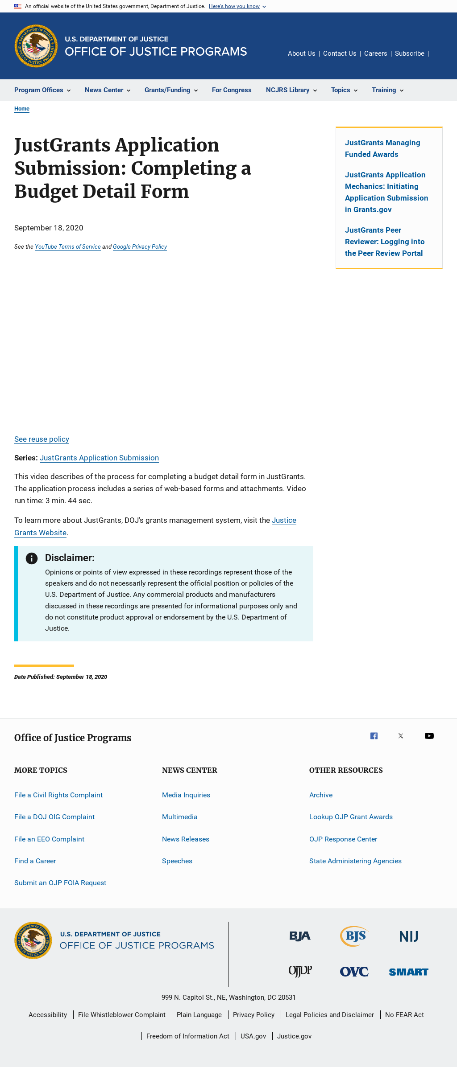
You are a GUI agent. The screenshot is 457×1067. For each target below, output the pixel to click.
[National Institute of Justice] (409, 943)
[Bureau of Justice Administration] (300, 943)
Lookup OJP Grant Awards (351, 817)
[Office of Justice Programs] (36, 46)
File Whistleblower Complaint (122, 1015)
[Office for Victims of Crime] (354, 978)
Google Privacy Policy (140, 246)
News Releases (185, 838)
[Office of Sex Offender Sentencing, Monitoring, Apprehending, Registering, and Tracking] (408, 977)
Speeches (177, 861)
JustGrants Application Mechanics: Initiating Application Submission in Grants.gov (386, 192)
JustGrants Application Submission (99, 457)
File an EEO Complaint (49, 838)
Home (21, 108)
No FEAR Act (404, 1015)
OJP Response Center (343, 838)
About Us (302, 53)
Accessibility (48, 1015)
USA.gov (253, 1036)
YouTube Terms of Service (68, 246)
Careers (375, 53)
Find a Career (35, 861)
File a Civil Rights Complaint (58, 795)
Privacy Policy (253, 1015)
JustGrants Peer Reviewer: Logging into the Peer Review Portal (385, 242)
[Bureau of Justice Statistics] (354, 948)
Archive (320, 795)
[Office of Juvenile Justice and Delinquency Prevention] (300, 979)
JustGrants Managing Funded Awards (382, 148)
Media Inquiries (186, 795)
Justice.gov (294, 1036)
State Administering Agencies (355, 861)
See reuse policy (41, 439)
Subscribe (409, 53)
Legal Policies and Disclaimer (330, 1015)
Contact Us (340, 53)
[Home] (156, 46)
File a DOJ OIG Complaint (54, 817)
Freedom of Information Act (187, 1036)
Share (443, 59)
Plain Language (199, 1015)
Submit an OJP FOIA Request (60, 882)
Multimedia (180, 817)
